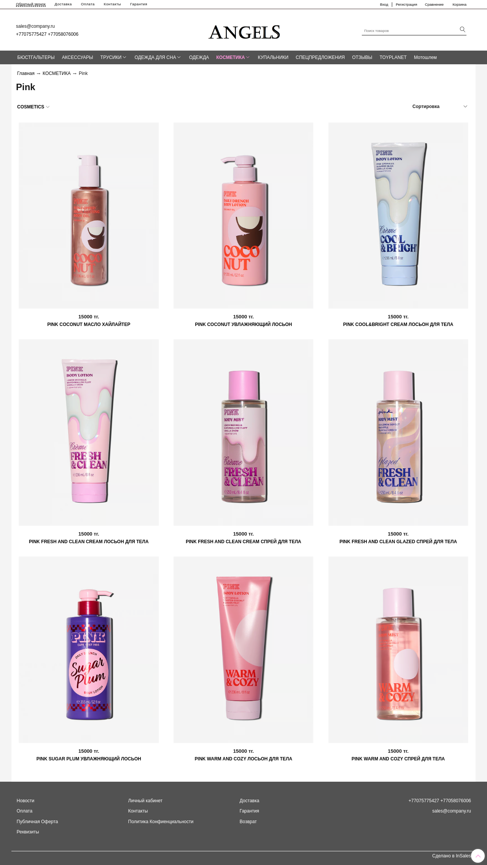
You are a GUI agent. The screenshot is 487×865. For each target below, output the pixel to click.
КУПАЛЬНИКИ (273, 57)
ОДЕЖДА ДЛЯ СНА (155, 57)
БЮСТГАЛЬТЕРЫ (36, 57)
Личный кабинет (145, 800)
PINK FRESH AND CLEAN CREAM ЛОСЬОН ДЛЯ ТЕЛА (88, 541)
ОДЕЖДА (199, 57)
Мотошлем (425, 57)
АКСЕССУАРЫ (77, 57)
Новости (25, 800)
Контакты (112, 4)
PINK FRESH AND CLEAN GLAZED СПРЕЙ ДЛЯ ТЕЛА (398, 541)
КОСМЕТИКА (230, 57)
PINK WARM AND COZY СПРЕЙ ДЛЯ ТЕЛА (398, 759)
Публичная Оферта (37, 821)
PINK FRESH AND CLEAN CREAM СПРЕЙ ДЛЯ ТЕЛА (243, 541)
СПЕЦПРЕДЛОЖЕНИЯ (320, 57)
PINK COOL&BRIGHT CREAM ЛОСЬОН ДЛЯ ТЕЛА (398, 324)
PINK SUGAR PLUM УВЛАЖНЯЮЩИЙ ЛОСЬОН (89, 759)
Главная (26, 73)
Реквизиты (28, 832)
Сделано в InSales (451, 856)
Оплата (88, 4)
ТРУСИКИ (111, 57)
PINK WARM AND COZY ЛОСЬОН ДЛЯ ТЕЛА (243, 759)
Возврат (248, 821)
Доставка (63, 4)
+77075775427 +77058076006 (47, 34)
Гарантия (138, 4)
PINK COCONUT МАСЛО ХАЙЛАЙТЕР (88, 324)
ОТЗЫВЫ (362, 57)
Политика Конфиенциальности (161, 821)
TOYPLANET (393, 57)
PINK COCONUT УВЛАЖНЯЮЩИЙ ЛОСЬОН (243, 324)
